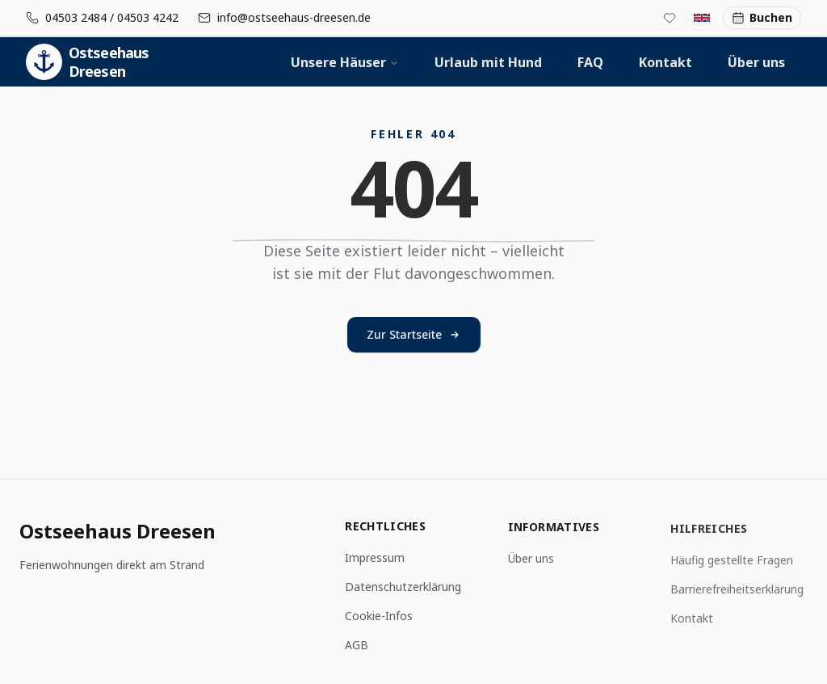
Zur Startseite (414, 334)
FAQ (590, 62)
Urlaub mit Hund (488, 62)
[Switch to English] (702, 17)
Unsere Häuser (345, 62)
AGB (356, 645)
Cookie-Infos (379, 616)
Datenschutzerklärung (403, 587)
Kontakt (665, 62)
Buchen (762, 17)
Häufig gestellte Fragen (731, 563)
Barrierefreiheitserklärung (737, 592)
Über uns (756, 62)
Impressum (375, 558)
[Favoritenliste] (669, 17)
